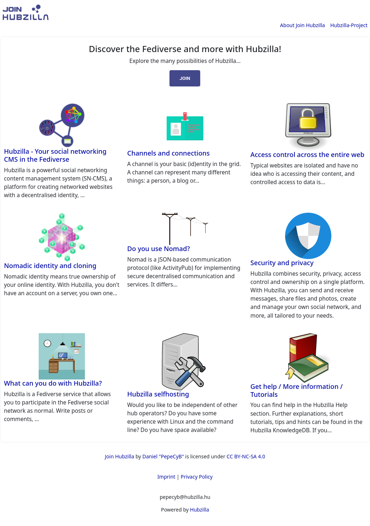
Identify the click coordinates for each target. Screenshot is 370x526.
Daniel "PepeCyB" (163, 456)
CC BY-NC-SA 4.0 (246, 456)
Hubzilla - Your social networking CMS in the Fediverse (55, 155)
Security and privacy (282, 262)
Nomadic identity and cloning (50, 265)
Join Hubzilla (119, 456)
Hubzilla (199, 509)
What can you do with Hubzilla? (53, 383)
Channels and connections (168, 153)
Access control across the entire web (307, 154)
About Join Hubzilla (302, 25)
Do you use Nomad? (158, 248)
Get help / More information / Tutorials (296, 390)
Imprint (167, 476)
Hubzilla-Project (348, 25)
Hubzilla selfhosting (158, 394)
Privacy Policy (196, 476)
